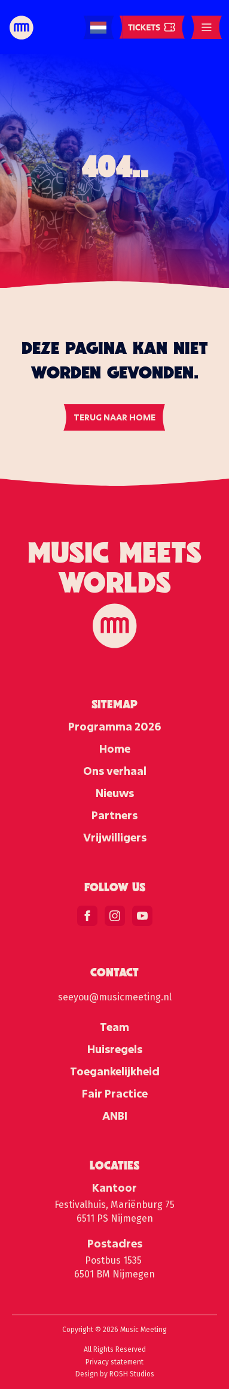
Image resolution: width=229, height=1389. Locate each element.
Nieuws (115, 793)
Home (114, 748)
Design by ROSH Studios (114, 1374)
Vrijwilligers (114, 837)
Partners (114, 815)
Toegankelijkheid (115, 1071)
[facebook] (87, 916)
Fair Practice (115, 1093)
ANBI (114, 1115)
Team (114, 1027)
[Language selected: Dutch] (98, 28)
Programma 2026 (114, 726)
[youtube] (142, 916)
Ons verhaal (114, 770)
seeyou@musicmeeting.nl (115, 997)
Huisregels (114, 1049)
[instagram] (115, 916)
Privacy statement (114, 1362)
